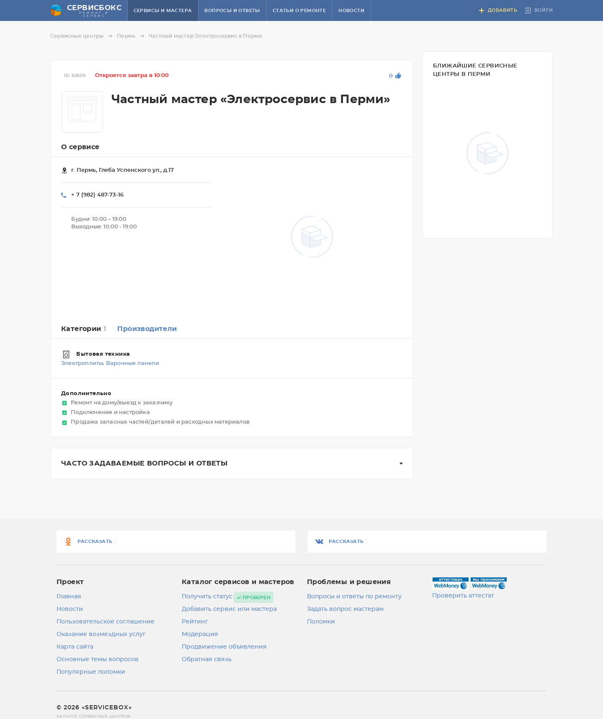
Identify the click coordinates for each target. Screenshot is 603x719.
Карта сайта (75, 647)
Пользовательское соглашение (106, 622)
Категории (83, 329)
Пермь (132, 36)
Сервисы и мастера (163, 10)
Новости (351, 10)
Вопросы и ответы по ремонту (354, 597)
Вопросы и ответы (232, 10)
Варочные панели (132, 364)
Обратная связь (207, 659)
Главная (69, 597)
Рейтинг (195, 622)
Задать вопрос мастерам (345, 609)
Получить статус (207, 597)
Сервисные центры (82, 36)
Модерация (200, 634)
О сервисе (80, 147)
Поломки (321, 622)
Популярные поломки (91, 672)
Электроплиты (82, 364)
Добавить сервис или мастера (229, 609)
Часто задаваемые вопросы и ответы (144, 463)
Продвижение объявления (224, 647)
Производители (147, 329)
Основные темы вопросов (98, 659)
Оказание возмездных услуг (101, 634)
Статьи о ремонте (299, 10)
